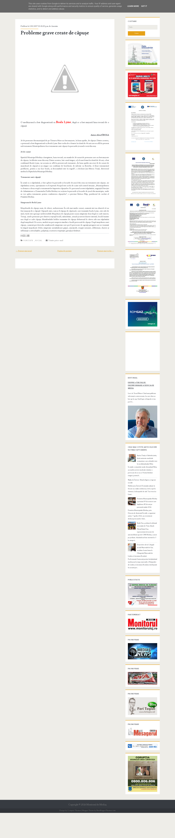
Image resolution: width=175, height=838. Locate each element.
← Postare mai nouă (22, 248)
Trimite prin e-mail (52, 237)
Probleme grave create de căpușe (53, 33)
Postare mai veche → (108, 248)
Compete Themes (74, 836)
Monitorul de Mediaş (97, 829)
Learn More (133, 6)
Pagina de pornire (64, 248)
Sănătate (26, 238)
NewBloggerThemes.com (105, 836)
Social (36, 238)
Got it (144, 6)
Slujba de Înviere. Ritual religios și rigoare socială (142, 508)
